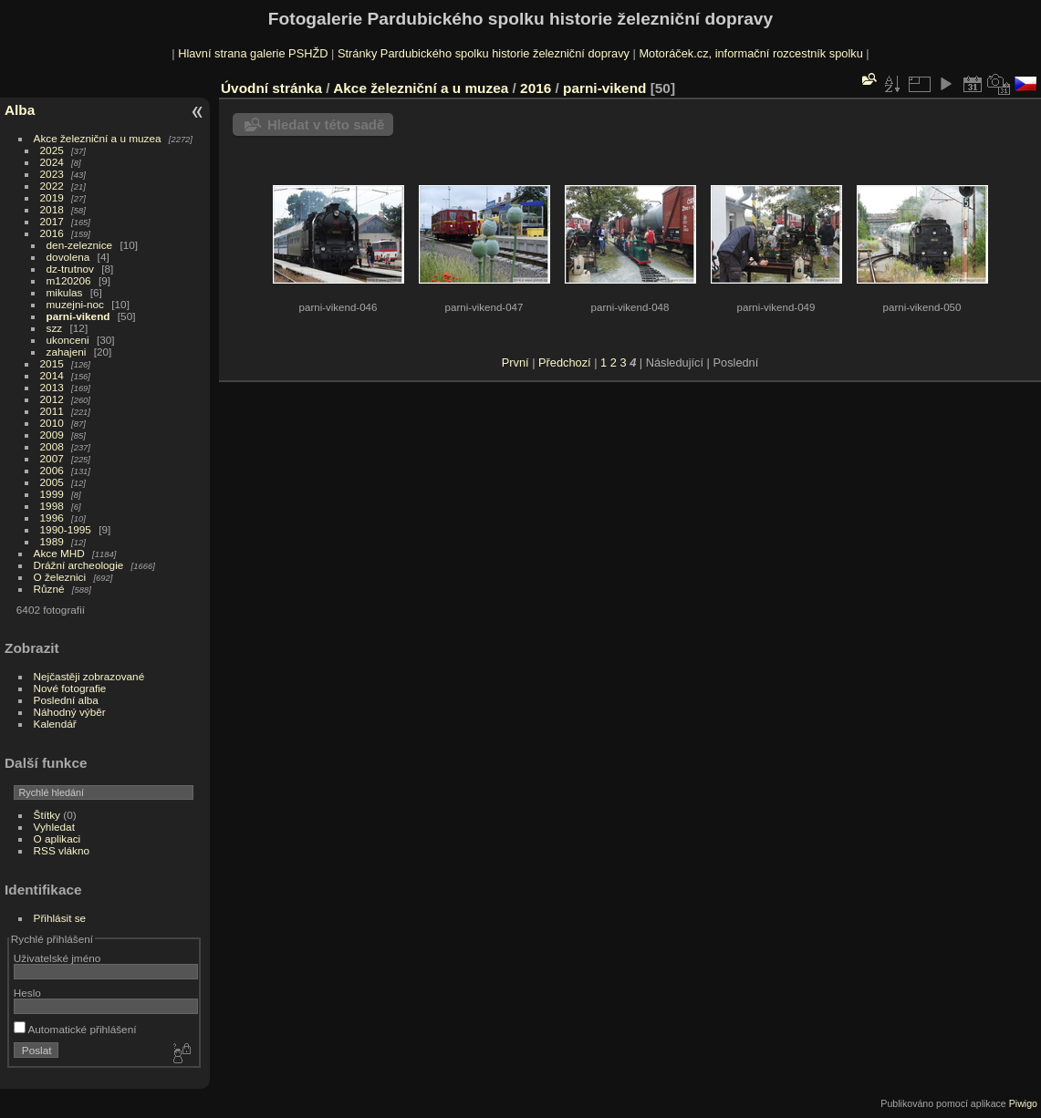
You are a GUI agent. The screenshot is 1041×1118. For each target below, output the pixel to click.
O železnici (60, 577)
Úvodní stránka (271, 88)
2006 (52, 470)
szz (55, 328)
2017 (52, 221)
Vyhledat (54, 827)
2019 (52, 197)
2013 (52, 387)
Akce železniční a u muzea (97, 138)
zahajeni (67, 351)
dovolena (68, 257)
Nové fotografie (70, 688)
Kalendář (55, 724)
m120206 (69, 280)
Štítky (47, 815)
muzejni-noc (75, 304)
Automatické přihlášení (75, 1029)
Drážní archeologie (79, 565)
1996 (52, 517)
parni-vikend (78, 316)
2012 (52, 399)
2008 (52, 446)
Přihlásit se (60, 918)
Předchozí (564, 362)
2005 (52, 482)
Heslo (27, 993)
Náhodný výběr (70, 712)
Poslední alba (66, 700)
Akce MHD (59, 553)
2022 (52, 186)
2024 (52, 162)
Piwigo (1023, 1103)
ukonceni (68, 340)
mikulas (65, 292)
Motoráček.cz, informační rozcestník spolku (750, 53)
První (515, 362)
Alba (20, 110)
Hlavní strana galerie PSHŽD (253, 53)
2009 (52, 434)
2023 (52, 174)
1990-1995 (65, 529)
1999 (52, 494)
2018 (52, 209)
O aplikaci (57, 838)
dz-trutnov (70, 268)
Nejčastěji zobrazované (89, 676)
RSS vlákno (61, 850)
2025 (52, 150)
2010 (52, 423)
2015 (52, 363)
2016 (52, 233)
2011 (52, 411)
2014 (52, 375)
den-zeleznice (80, 245)
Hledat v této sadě (325, 124)
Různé (49, 589)
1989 (52, 541)
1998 (52, 506)
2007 (52, 458)
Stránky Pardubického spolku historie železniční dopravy (484, 53)
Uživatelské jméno (57, 958)
